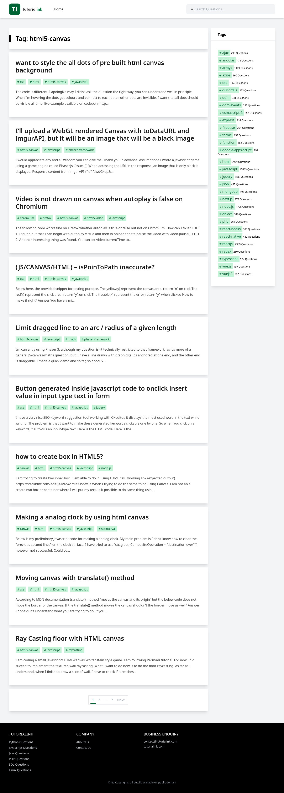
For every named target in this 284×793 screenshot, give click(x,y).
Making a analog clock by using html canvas (82, 517)
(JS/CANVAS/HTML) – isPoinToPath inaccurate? (85, 267)
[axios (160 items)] (243, 75)
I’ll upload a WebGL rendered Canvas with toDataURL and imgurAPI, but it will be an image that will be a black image (105, 134)
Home (58, 9)
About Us (82, 742)
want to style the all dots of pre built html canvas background (90, 66)
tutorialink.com (154, 746)
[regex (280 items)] (243, 251)
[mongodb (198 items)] (243, 191)
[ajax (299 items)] (243, 53)
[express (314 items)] (243, 120)
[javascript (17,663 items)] (243, 169)
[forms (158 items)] (243, 135)
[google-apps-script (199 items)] (243, 152)
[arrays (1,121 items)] (243, 68)
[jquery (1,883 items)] (243, 176)
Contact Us (83, 748)
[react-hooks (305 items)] (243, 229)
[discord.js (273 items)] (243, 90)
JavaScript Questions (23, 748)
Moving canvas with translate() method (75, 577)
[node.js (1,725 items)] (243, 206)
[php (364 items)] (243, 221)
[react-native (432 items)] (243, 236)
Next (121, 700)
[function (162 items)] (243, 142)
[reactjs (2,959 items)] (243, 244)
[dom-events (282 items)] (243, 105)
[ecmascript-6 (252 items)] (243, 112)
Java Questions (19, 753)
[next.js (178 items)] (243, 199)
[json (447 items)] (243, 184)
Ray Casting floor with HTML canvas (70, 638)
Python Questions (21, 742)
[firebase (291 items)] (243, 127)
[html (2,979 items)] (243, 162)
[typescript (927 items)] (243, 259)
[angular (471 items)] (243, 60)
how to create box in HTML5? (59, 456)
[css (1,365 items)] (243, 83)
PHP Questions (19, 759)
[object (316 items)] (243, 214)
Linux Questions (20, 770)
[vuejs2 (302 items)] (243, 274)
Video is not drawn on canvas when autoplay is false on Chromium (99, 203)
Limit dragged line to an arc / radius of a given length (96, 327)
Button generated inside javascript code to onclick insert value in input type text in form (101, 392)
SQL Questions (19, 764)
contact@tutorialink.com (160, 741)
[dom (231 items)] (243, 98)
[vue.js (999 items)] (243, 266)
